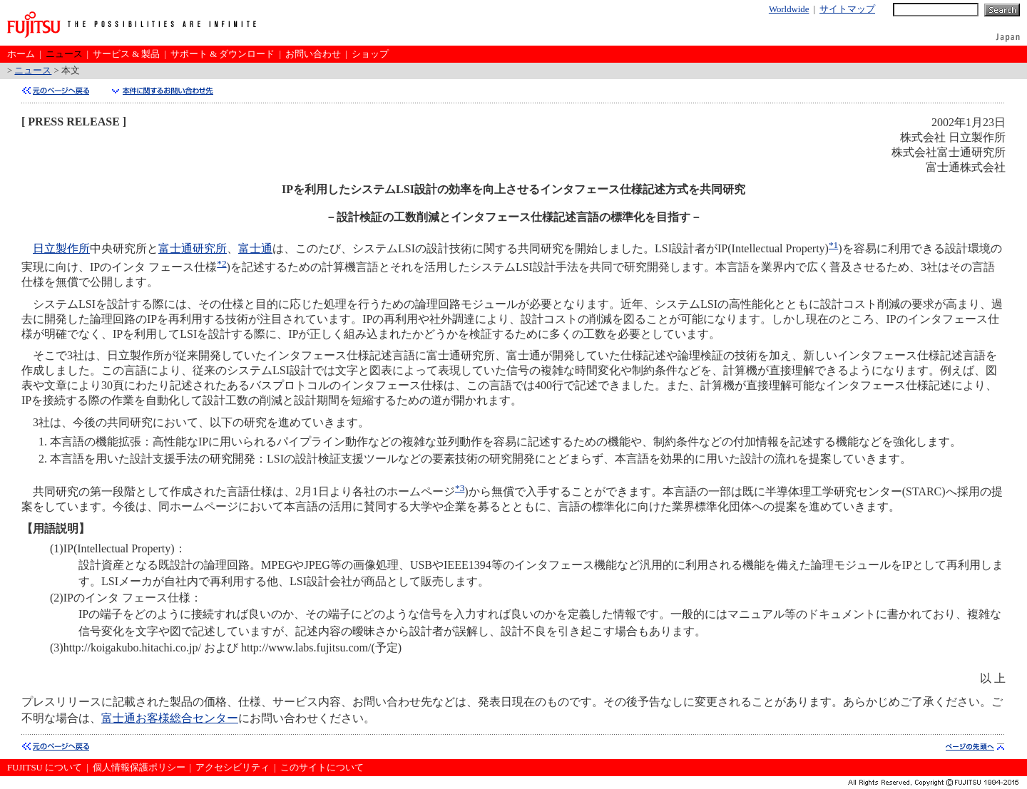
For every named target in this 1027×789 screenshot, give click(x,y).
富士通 (255, 248)
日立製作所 (61, 248)
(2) (56, 598)
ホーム (21, 54)
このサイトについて (322, 768)
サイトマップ (847, 9)
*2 (221, 263)
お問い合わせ (313, 54)
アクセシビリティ (232, 768)
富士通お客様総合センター (169, 718)
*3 (459, 488)
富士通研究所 (192, 248)
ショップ (370, 54)
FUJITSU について (44, 768)
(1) (56, 548)
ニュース (64, 54)
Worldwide (789, 9)
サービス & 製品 (126, 54)
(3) (56, 647)
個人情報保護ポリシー (139, 768)
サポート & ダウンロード (222, 54)
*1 (833, 244)
